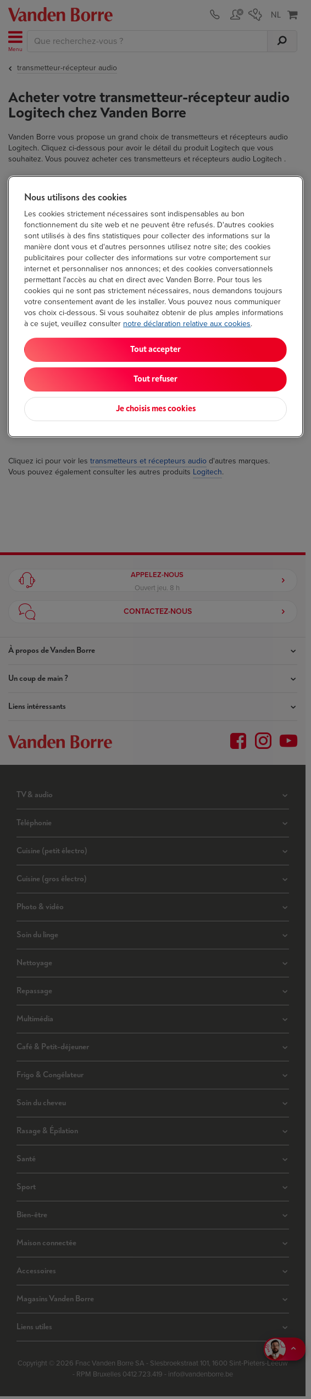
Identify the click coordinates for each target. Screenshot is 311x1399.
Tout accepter (155, 349)
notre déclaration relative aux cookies (187, 323)
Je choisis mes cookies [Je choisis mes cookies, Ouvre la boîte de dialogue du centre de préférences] (156, 409)
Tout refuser (155, 379)
